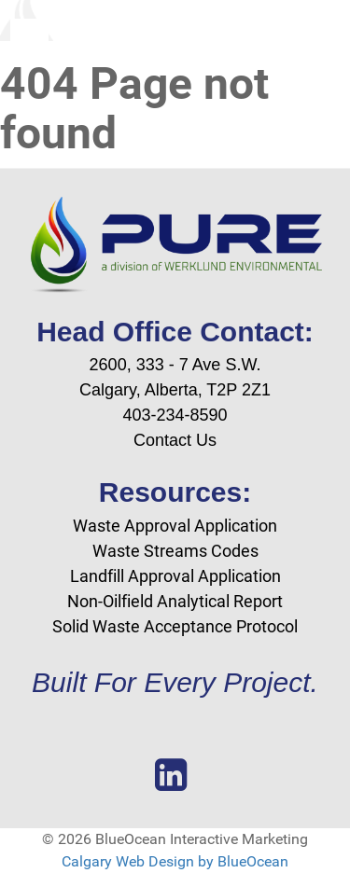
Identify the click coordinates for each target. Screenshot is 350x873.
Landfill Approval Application (175, 576)
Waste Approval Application (175, 525)
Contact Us (175, 440)
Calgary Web (103, 861)
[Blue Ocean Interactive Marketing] (175, 20)
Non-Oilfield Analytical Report (175, 601)
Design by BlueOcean (218, 861)
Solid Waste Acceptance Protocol (175, 626)
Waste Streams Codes (175, 551)
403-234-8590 (174, 415)
